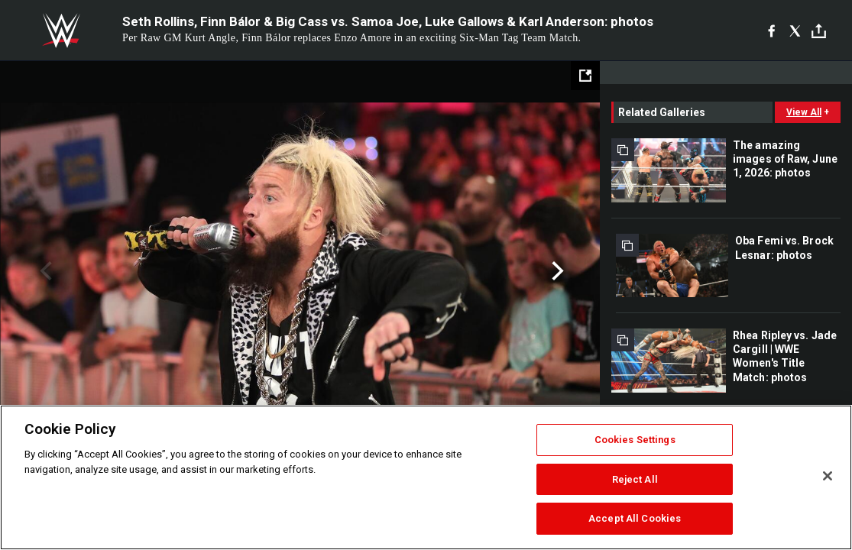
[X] (795, 30)
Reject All (635, 479)
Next (556, 271)
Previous (44, 271)
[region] (426, 477)
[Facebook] (771, 30)
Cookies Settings (634, 439)
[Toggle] (819, 31)
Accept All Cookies (634, 518)
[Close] (827, 476)
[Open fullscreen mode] (585, 75)
